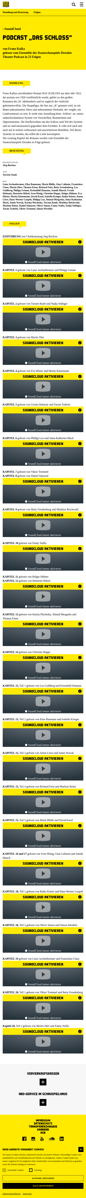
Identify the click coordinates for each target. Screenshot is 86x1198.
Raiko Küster (68, 196)
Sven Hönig (36, 193)
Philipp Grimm (21, 190)
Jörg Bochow (9, 165)
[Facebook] (24, 1139)
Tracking (37, 1170)
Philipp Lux (39, 199)
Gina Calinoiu (63, 184)
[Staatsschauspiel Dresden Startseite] (6, 4)
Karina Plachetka (33, 202)
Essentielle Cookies (16, 1170)
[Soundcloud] (52, 1139)
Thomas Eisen (30, 187)
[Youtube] (42, 1139)
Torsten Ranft (51, 202)
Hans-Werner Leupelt (20, 199)
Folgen (37, 12)
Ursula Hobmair (40, 404)
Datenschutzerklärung (12, 1194)
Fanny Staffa (57, 205)
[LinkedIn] (62, 1139)
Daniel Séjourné (27, 205)
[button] (74, 4)
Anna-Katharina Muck (61, 438)
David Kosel (37, 196)
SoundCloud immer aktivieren (43, 262)
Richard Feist (47, 786)
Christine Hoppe (52, 193)
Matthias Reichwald (69, 202)
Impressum (27, 1194)
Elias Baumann (48, 719)
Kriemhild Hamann (70, 685)
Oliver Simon (43, 205)
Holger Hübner (69, 193)
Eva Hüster (37, 370)
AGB (43, 1132)
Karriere (43, 1129)
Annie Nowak (66, 752)
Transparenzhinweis (43, 1126)
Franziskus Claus (70, 958)
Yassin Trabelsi (10, 208)
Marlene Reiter (68, 786)
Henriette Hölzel (21, 193)
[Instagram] (33, 1139)
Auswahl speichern (43, 1178)
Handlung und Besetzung (15, 12)
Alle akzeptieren (43, 1186)
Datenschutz (43, 1123)
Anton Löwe (46, 752)
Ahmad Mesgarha (55, 199)
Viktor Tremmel (27, 208)
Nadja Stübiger (73, 205)
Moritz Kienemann (59, 370)
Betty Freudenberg (63, 187)
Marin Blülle (48, 184)
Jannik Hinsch (58, 190)
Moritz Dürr (16, 187)
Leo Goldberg (47, 685)
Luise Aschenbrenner (42, 270)
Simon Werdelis (44, 208)
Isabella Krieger (70, 719)
